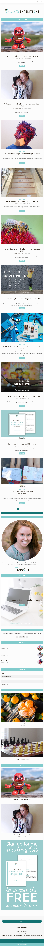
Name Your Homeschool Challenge (22, 445)
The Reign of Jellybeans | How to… (22, 759)
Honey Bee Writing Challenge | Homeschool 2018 (22, 251)
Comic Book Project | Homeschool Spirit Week (22, 56)
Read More (22, 65)
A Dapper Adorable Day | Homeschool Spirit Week (22, 106)
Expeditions (4, 679)
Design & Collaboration (6, 676)
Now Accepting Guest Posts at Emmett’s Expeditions (22, 601)
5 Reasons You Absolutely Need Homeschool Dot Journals (22, 494)
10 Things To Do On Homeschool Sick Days (22, 397)
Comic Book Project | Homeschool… (7, 647)
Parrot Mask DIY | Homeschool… (7, 660)
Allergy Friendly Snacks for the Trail (22, 723)
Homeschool (22, 54)
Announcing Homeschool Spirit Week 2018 (22, 300)
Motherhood (4, 684)
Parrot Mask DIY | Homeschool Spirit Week (22, 155)
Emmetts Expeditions (18, 58)
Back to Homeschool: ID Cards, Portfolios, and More (22, 348)
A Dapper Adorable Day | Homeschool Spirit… (22, 834)
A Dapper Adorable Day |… (6, 653)
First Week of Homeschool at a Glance (22, 202)
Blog (3, 673)
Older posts (22, 512)
